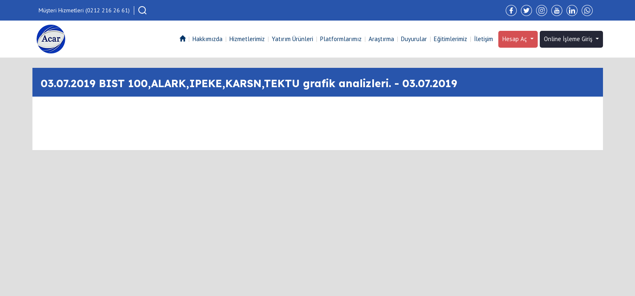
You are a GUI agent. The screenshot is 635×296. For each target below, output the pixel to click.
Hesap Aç (515, 39)
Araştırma (381, 39)
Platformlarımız (341, 39)
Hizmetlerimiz (247, 39)
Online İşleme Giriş (569, 39)
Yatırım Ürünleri (292, 39)
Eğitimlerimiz (450, 39)
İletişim (483, 39)
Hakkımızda (207, 39)
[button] (142, 10)
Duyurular (414, 39)
